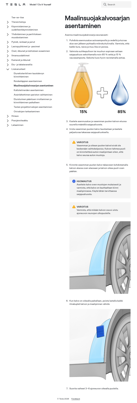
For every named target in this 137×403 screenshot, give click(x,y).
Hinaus (15, 116)
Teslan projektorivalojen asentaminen (33, 107)
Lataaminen (17, 125)
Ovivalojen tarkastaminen (27, 111)
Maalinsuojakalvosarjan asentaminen (33, 85)
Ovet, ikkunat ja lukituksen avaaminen (30, 51)
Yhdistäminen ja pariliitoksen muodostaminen (26, 36)
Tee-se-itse (17, 17)
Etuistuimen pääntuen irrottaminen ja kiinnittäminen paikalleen (33, 101)
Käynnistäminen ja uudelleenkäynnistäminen (24, 28)
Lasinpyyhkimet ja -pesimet (25, 46)
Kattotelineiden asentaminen (29, 90)
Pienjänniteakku (19, 120)
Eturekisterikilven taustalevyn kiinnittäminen (29, 75)
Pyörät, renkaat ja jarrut (23, 42)
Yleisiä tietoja (18, 22)
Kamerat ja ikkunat (20, 60)
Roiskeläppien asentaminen (28, 81)
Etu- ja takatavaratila (21, 64)
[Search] (117, 4)
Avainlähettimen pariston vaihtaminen (33, 94)
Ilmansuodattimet (20, 55)
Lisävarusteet (18, 69)
